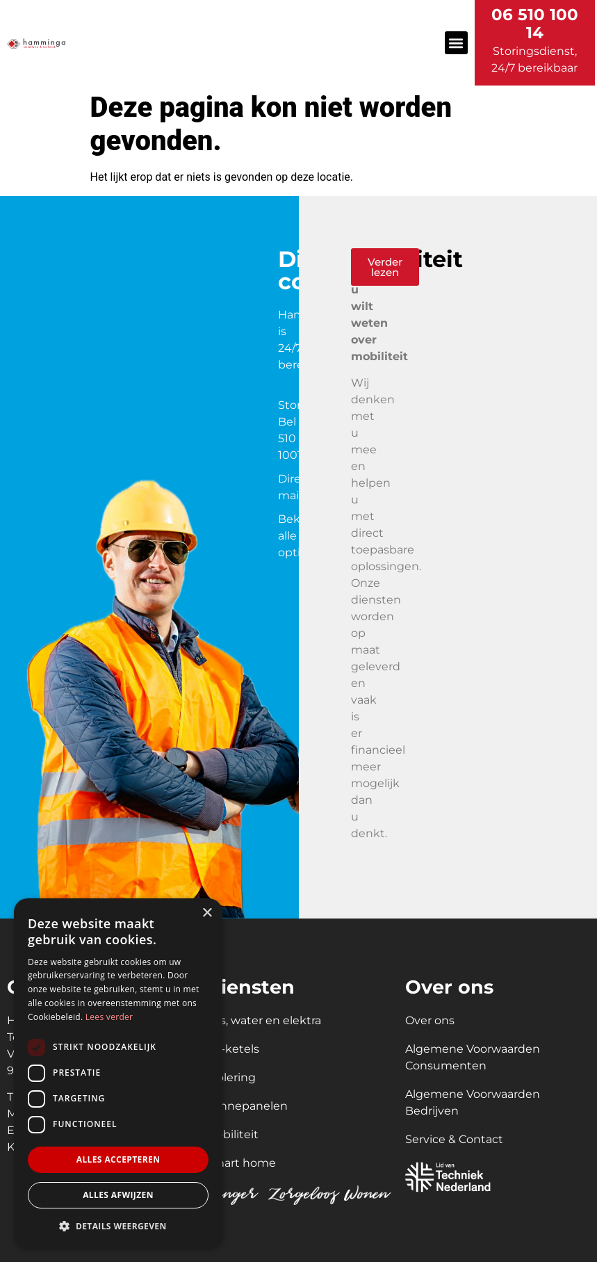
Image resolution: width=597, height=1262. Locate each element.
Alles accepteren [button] (118, 1159)
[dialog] (118, 1073)
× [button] (207, 913)
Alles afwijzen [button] (118, 1195)
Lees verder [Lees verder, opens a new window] (109, 1017)
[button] (456, 42)
